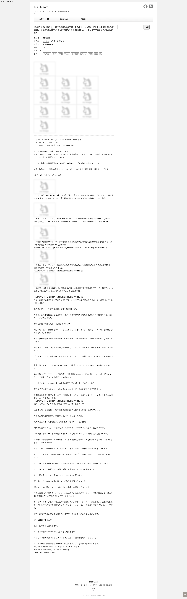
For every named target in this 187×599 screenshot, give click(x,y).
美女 (90, 54)
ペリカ (46, 41)
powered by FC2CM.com (97, 595)
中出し (67, 54)
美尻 (96, 54)
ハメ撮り (47, 54)
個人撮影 (75, 54)
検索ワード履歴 (44, 19)
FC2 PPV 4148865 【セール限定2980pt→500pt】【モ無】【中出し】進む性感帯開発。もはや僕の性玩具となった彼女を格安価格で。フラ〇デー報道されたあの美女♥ (74, 29)
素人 (54, 54)
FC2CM (83, 19)
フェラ (83, 54)
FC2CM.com (41, 7)
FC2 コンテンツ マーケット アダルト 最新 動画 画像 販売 (93, 585)
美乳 (60, 54)
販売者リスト (64, 19)
